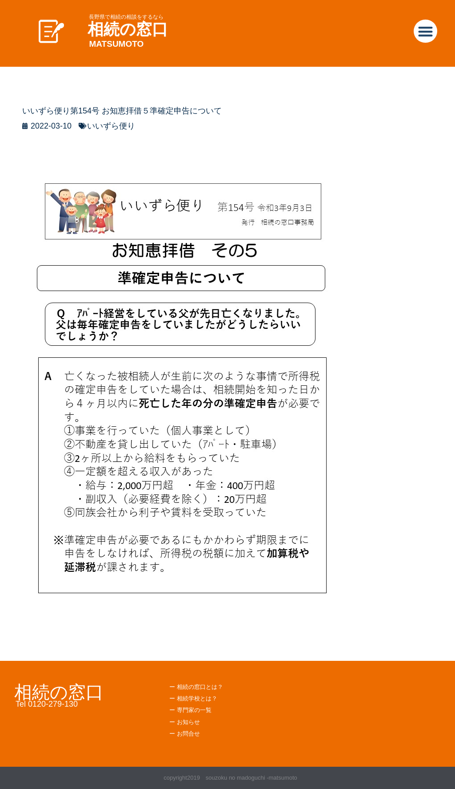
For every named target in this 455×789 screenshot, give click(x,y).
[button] (425, 31)
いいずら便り (111, 125)
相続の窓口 (128, 29)
